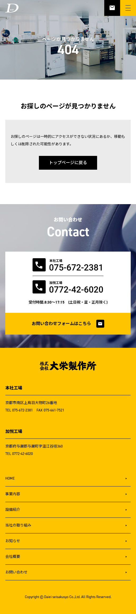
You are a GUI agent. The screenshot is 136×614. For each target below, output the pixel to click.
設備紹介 (12, 509)
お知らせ (12, 540)
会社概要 (12, 556)
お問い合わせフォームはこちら (68, 324)
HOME (10, 478)
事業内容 (12, 494)
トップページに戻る (68, 162)
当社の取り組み (18, 525)
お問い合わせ (16, 572)
